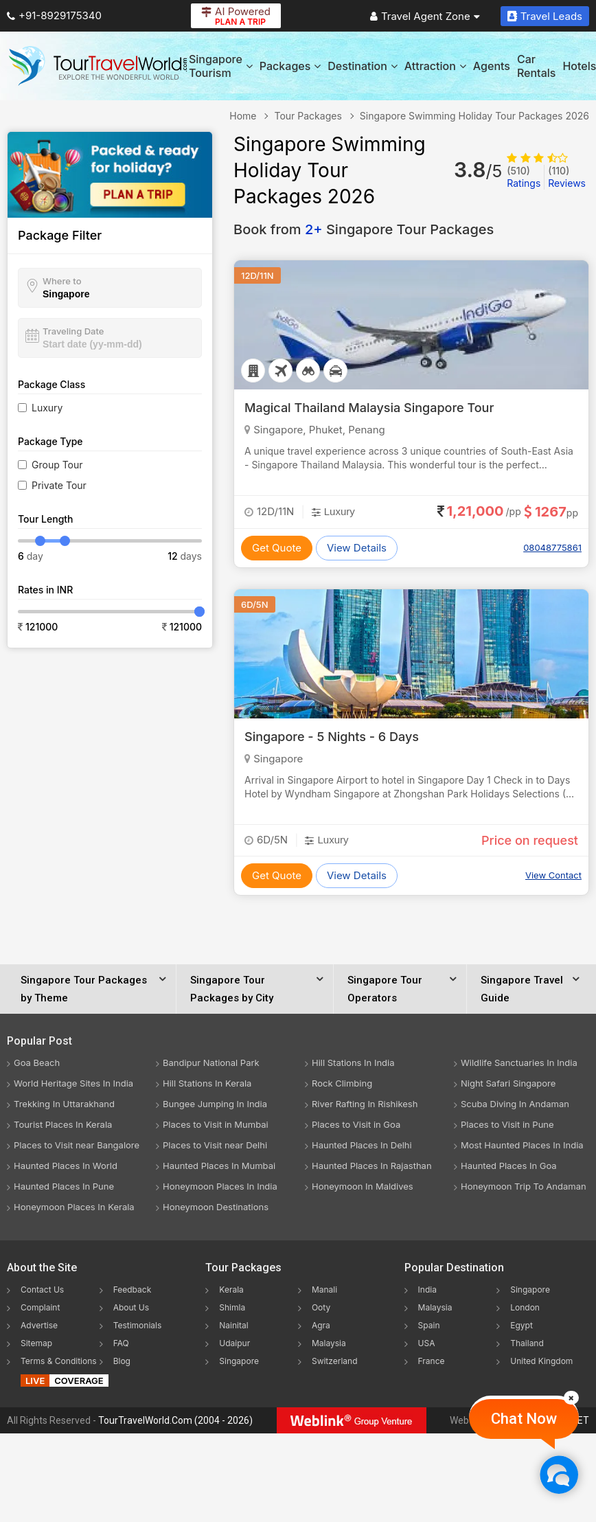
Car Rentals (536, 66)
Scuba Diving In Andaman (515, 1103)
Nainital (233, 1325)
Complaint (40, 1307)
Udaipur (234, 1343)
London (525, 1307)
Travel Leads (544, 16)
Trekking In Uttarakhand (64, 1103)
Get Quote (276, 547)
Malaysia (329, 1343)
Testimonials (137, 1325)
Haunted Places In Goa (509, 1165)
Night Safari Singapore (508, 1083)
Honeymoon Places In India (220, 1186)
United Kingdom (541, 1361)
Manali (324, 1289)
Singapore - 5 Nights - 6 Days (331, 736)
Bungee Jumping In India (215, 1103)
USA (426, 1343)
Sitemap (36, 1343)
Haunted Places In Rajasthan (372, 1165)
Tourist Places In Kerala (63, 1124)
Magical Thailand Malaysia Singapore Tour (369, 407)
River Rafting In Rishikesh (364, 1103)
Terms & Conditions (59, 1361)
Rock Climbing (342, 1083)
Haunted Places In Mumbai (219, 1165)
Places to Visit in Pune (507, 1124)
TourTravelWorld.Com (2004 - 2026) (175, 1420)
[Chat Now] (558, 1474)
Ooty (321, 1307)
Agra (321, 1325)
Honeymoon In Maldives (362, 1186)
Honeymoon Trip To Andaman (523, 1186)
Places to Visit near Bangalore (76, 1144)
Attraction (435, 66)
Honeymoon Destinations (215, 1206)
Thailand (527, 1343)
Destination (363, 66)
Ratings (523, 177)
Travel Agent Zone (425, 16)
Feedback (132, 1289)
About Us (131, 1307)
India (427, 1289)
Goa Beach (37, 1062)
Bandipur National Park (211, 1062)
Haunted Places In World (65, 1165)
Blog (121, 1361)
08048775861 (552, 547)
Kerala (231, 1289)
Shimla (232, 1307)
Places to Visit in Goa (356, 1124)
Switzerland (335, 1361)
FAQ (121, 1343)
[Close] (571, 1398)
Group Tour (57, 464)
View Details (357, 547)
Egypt (521, 1325)
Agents (491, 66)
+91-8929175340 (54, 15)
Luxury (47, 407)
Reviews (567, 177)
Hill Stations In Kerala (207, 1083)
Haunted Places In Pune (64, 1186)
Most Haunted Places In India (522, 1144)
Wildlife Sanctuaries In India (519, 1062)
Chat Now (524, 1418)
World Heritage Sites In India (73, 1083)
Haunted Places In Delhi (362, 1144)
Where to (62, 280)
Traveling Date (73, 331)
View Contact (553, 875)
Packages (290, 66)
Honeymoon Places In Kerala (74, 1206)
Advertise (39, 1325)
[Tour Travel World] (98, 66)
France (431, 1361)
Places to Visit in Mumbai (215, 1124)
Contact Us (42, 1289)
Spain (429, 1325)
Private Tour (59, 485)
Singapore (239, 1361)
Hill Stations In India (353, 1062)
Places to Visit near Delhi (215, 1144)
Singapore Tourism (221, 66)
